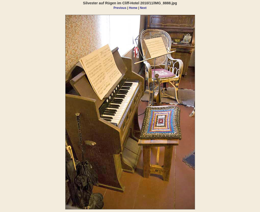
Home (133, 8)
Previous (119, 8)
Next (143, 8)
